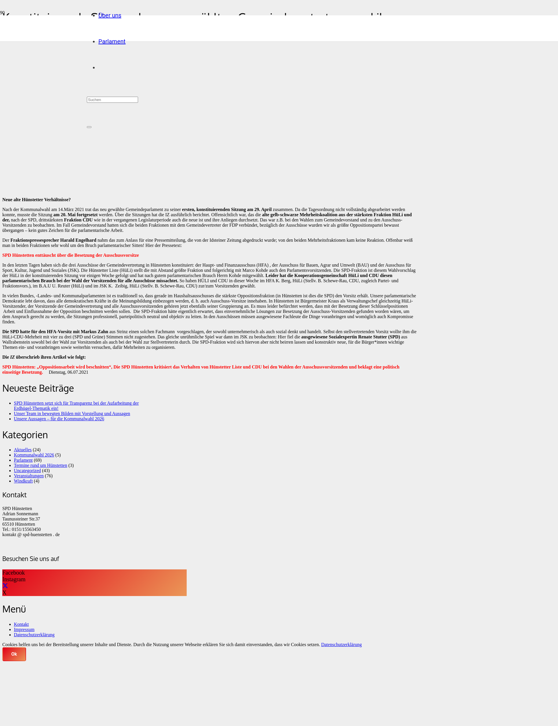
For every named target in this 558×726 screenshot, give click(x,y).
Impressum (24, 629)
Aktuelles (23, 449)
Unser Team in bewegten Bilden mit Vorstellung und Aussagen (72, 413)
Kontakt (21, 624)
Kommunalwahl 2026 (34, 454)
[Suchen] (112, 100)
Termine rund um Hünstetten (40, 465)
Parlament (23, 460)
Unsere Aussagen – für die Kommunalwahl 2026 (59, 418)
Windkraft (23, 480)
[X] (5, 586)
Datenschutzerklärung (34, 634)
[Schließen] (89, 127)
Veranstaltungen (29, 475)
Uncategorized (27, 470)
